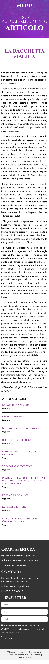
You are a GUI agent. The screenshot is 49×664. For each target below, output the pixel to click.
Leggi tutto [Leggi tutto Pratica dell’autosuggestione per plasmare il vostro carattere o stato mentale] (6, 487)
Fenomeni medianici (15, 495)
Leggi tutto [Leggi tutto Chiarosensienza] (6, 420)
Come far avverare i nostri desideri (19, 453)
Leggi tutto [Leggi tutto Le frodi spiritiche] (6, 510)
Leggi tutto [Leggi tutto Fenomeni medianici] (6, 498)
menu (24, 5)
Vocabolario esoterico (17, 466)
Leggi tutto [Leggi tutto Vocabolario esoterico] (6, 469)
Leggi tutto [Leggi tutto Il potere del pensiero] (6, 443)
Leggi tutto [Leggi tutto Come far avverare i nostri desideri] (6, 458)
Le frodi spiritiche (14, 507)
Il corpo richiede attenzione (21, 428)
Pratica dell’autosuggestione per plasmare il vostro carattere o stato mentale (24, 480)
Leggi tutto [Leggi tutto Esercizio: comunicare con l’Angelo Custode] (6, 525)
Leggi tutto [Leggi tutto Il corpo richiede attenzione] (6, 431)
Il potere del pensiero (16, 440)
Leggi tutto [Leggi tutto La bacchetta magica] (6, 408)
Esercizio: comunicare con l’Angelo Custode (19, 520)
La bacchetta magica (15, 405)
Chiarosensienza (13, 416)
